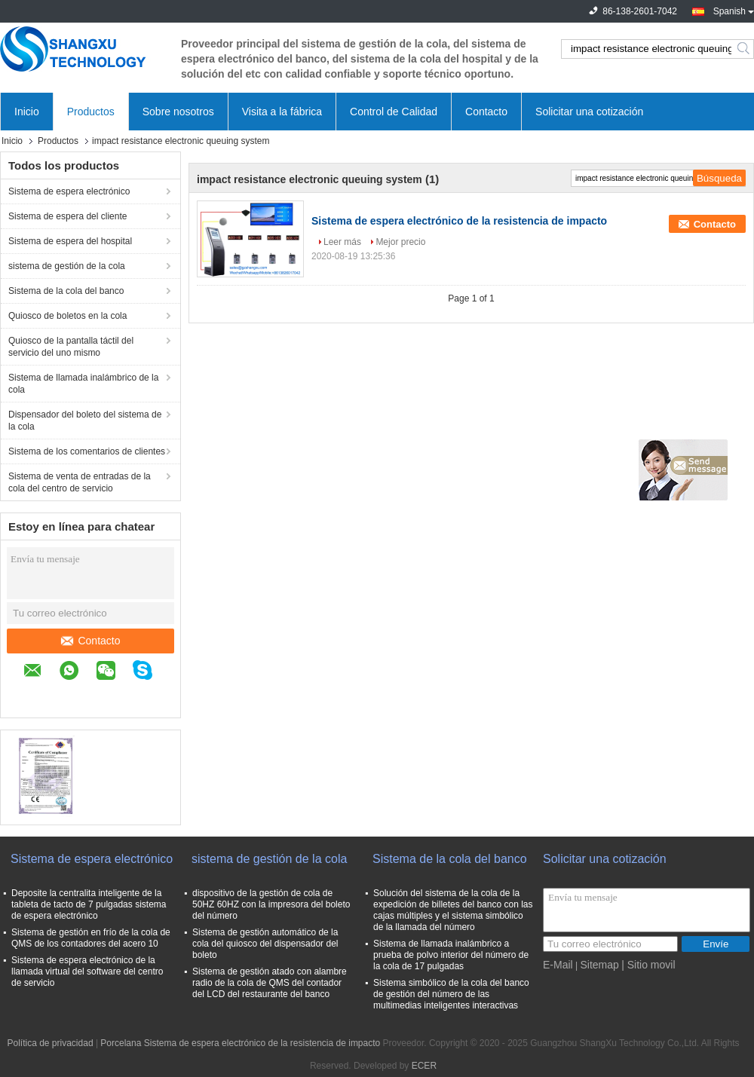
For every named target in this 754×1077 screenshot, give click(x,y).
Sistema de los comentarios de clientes (86, 451)
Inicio (26, 112)
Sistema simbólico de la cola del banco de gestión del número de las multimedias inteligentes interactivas (451, 994)
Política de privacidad (50, 1043)
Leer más (342, 242)
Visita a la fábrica (282, 112)
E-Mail (558, 965)
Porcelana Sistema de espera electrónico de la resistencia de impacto (240, 1043)
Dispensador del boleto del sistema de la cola (84, 420)
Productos (91, 112)
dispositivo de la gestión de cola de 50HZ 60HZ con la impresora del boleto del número (271, 904)
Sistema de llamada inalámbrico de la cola (83, 383)
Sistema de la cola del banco (66, 291)
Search (744, 49)
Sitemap (599, 965)
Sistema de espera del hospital (70, 241)
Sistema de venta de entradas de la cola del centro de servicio (79, 482)
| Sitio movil (648, 965)
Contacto (486, 112)
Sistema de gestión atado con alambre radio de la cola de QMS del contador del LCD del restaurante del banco (269, 982)
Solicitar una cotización (589, 112)
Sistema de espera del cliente (67, 216)
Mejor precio (400, 242)
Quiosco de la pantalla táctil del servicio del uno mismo (70, 346)
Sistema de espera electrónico (69, 191)
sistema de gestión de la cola (66, 266)
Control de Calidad (393, 112)
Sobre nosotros (178, 112)
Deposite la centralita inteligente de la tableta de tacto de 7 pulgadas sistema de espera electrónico (88, 904)
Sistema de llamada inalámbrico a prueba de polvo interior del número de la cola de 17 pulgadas (451, 954)
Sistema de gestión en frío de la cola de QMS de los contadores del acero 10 (90, 938)
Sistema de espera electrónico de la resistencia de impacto (459, 221)
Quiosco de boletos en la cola (67, 316)
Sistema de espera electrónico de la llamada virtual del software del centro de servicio (87, 971)
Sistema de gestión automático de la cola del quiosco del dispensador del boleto (265, 943)
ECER (424, 1065)
